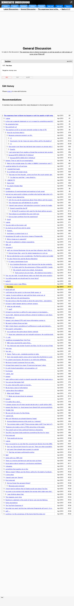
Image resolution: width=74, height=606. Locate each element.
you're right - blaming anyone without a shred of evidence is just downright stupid (32, 315)
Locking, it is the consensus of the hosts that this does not (25, 514)
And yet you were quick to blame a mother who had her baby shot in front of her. (32, 194)
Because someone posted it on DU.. (21, 135)
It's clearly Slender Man (15, 186)
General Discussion (28, 9)
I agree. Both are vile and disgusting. (17, 298)
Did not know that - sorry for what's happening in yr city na (28, 253)
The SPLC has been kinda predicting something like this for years (27, 432)
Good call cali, (10, 289)
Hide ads (50, 6)
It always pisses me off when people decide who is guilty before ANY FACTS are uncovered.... (36, 404)
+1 (11, 138)
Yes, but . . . (9, 351)
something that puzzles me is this (16, 469)
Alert (28, 77)
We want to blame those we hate (16, 323)
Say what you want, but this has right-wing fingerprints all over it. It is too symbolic (33, 508)
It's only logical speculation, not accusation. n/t (21, 368)
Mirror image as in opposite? (16, 239)
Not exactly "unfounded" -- (14, 329)
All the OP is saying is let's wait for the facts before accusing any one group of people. (41, 211)
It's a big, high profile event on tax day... (18, 385)
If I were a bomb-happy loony (18, 261)
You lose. (10, 287)
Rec (7, 77)
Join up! (59, 6)
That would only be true (15, 438)
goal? (10, 309)
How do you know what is (15, 132)
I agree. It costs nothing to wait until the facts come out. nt (25, 295)
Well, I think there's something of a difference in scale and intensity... (28, 326)
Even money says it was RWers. (16, 284)
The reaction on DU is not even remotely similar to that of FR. (26, 130)
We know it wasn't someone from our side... (20, 362)
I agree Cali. (9, 416)
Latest (15, 6)
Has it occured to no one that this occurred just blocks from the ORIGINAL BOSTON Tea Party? (37, 444)
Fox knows (9, 371)
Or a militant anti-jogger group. (17, 172)
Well (6, 455)
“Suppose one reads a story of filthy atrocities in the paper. (25, 427)
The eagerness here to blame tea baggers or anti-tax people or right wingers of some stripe (34, 115)
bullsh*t (8, 281)
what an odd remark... (14, 306)
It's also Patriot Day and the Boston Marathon (22, 259)
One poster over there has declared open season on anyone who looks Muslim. (35, 146)
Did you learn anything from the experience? (23, 217)
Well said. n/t (9, 318)
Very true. (8, 348)
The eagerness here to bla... (48, 9)
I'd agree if (9, 247)
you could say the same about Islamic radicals (22, 332)
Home (6, 6)
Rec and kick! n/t (11, 127)
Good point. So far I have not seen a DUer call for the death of (31, 141)
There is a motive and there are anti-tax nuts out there (23, 461)
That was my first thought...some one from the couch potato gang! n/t (32, 175)
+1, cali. (8, 337)
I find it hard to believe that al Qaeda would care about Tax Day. (26, 489)
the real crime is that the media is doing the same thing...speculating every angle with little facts (37, 301)
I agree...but (9, 374)
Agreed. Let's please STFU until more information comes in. (25, 320)
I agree (7, 118)
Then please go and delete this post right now (24, 214)
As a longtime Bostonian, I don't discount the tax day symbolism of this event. (36, 264)
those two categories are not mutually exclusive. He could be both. (31, 334)
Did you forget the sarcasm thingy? (18, 483)
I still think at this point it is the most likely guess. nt (23, 292)
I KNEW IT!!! (11, 180)
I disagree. (8, 466)
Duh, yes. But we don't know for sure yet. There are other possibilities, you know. (34, 447)
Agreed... (10, 231)
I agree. (7, 222)
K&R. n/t (8, 245)
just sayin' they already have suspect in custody (23, 449)
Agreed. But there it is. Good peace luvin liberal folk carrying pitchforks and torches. (33, 407)
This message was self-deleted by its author (23, 203)
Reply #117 (66, 9)
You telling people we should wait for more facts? (22, 278)
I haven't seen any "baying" (14, 477)
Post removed (10, 435)
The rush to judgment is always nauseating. (20, 242)
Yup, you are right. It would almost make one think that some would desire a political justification (38, 275)
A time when (9, 475)
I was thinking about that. (15, 494)
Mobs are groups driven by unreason (21, 396)
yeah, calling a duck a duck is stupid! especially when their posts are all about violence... (35, 379)
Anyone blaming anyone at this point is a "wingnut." (24, 421)
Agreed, (8, 399)
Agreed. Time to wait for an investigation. (19, 160)
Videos (32, 6)
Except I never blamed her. (16, 197)
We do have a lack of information (16, 388)
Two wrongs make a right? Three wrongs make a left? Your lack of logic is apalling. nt (36, 424)
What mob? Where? (13, 393)
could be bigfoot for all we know (16, 166)
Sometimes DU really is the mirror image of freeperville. (24, 236)
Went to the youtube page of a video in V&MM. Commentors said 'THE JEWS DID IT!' (35, 163)
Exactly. (12, 149)
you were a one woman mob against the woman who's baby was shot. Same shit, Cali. (34, 491)
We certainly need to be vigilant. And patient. (28, 270)
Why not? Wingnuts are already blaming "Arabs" (21, 418)
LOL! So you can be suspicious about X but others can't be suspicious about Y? (35, 200)
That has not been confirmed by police (21, 452)
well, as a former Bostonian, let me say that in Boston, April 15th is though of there (35, 250)
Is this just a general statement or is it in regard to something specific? (29, 121)
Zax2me (8, 61)
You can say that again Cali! (14, 382)
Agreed (7, 376)
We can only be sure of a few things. (17, 413)
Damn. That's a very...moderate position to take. (23, 354)
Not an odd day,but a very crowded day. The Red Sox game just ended (30, 256)
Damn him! (10, 183)
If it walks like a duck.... (13, 402)
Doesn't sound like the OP (18, 208)
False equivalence (11, 503)
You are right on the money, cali (16, 225)
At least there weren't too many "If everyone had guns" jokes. (25, 365)
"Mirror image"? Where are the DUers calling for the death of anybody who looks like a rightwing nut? (39, 472)
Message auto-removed (16, 486)
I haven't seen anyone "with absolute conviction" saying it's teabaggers (32, 205)
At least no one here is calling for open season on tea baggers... (27, 312)
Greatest (23, 6)
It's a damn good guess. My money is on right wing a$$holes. (25, 360)
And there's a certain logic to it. (17, 233)
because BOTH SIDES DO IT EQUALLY (21, 155)
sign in (9, 91)
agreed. (7, 189)
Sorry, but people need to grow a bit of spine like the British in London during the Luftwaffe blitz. (39, 357)
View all (41, 54)
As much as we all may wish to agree (17, 228)
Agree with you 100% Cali (13, 458)
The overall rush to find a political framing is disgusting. (24, 430)
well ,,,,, (7, 511)
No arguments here (11, 124)
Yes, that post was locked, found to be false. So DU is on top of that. (30, 346)
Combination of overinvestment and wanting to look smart (25, 191)
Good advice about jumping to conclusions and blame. (23, 463)
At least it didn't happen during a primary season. (21, 303)
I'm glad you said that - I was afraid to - (23, 177)
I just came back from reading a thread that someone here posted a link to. (34, 152)
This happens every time (13, 497)
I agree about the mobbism (14, 390)
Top (17, 77)
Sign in (68, 6)
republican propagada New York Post (17, 340)
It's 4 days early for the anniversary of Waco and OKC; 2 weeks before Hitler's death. (40, 267)
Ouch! (9, 219)
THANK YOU (9, 410)
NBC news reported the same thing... (19, 343)
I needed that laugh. (13, 169)
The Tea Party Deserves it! (14, 505)
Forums (41, 6)
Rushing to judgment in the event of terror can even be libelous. (26, 500)
